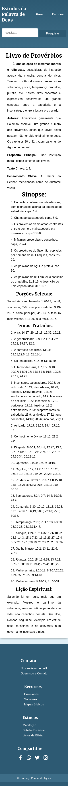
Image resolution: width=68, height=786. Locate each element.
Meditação (29, 725)
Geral (40, 14)
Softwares (30, 699)
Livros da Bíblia (32, 735)
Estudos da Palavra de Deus (14, 14)
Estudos (58, 14)
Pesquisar (52, 33)
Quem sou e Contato (34, 673)
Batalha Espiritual (34, 730)
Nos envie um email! (34, 668)
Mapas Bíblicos (34, 704)
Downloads (31, 694)
